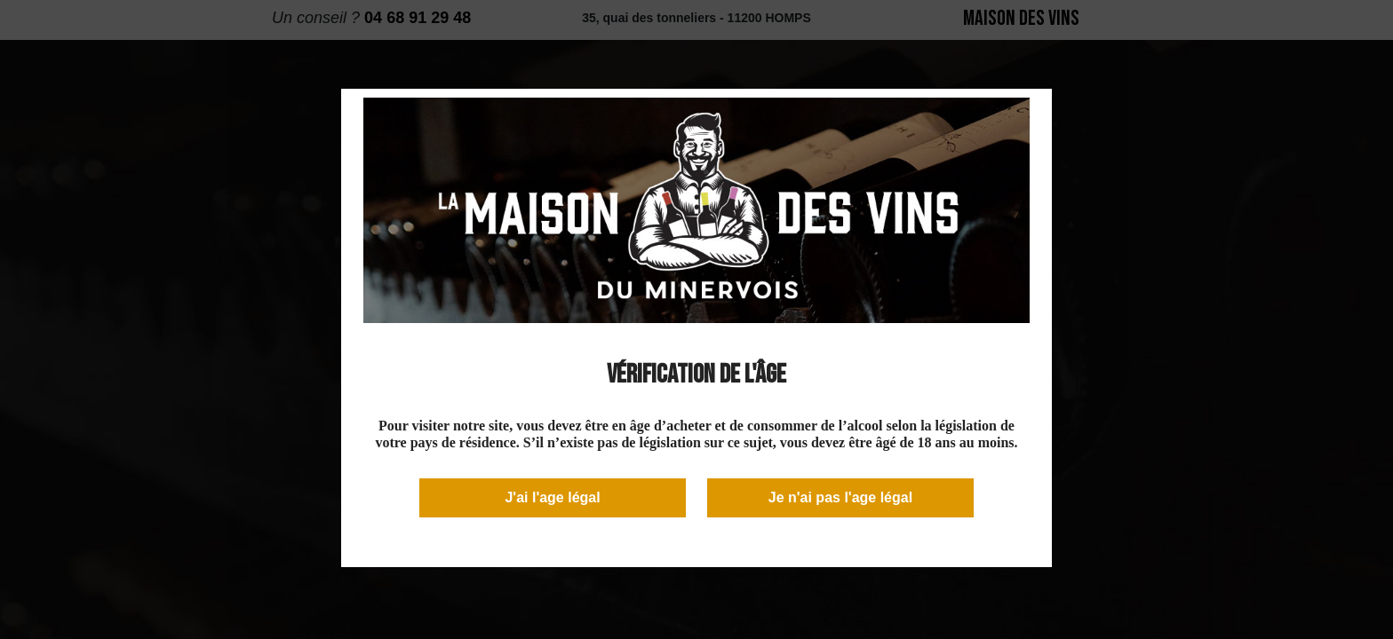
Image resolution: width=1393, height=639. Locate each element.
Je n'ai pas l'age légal (840, 497)
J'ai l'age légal (552, 497)
